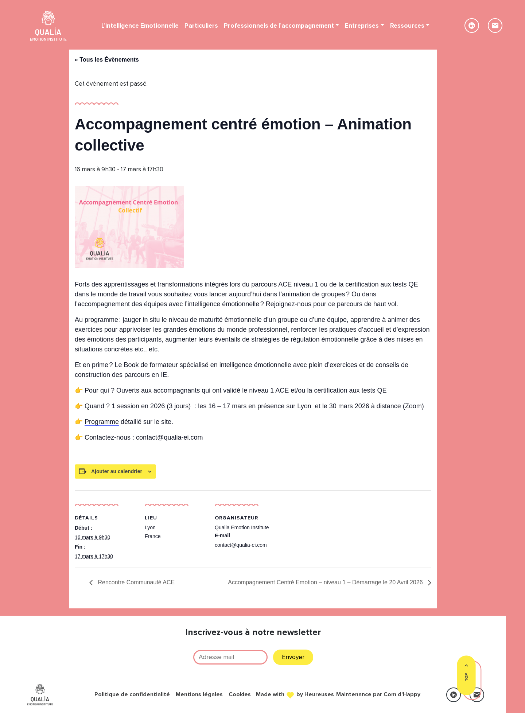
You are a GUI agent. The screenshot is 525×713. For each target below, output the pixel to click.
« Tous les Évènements (107, 60)
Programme (102, 421)
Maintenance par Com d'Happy (378, 694)
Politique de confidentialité (132, 694)
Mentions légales (199, 694)
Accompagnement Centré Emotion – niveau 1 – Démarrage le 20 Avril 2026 (326, 582)
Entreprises (362, 26)
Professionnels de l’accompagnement (279, 26)
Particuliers (201, 26)
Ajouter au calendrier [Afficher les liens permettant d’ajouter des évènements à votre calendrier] (116, 471)
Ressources (407, 26)
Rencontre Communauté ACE (135, 582)
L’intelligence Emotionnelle (140, 26)
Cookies (240, 694)
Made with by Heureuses (295, 694)
